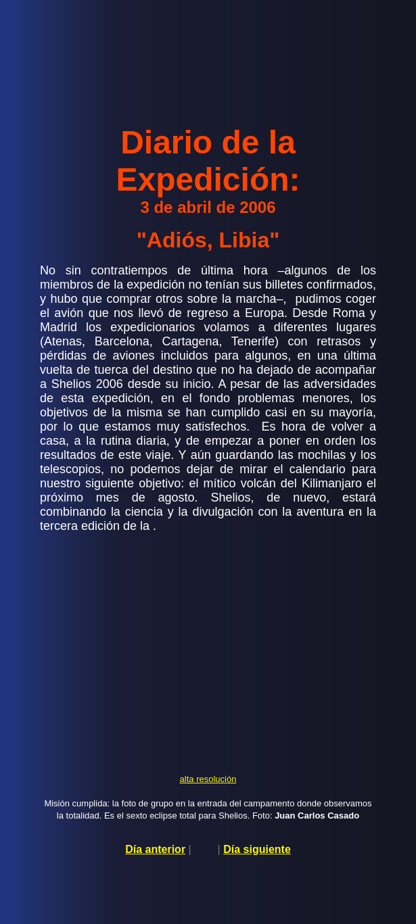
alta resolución (208, 779)
